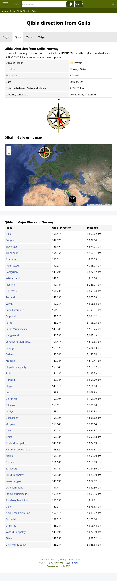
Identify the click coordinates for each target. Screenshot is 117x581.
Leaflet (92, 204)
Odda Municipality (16, 443)
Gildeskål (11, 405)
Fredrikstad (12, 265)
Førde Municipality (16, 329)
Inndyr (9, 411)
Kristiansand (13, 278)
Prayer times (71, 563)
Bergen (10, 240)
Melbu (9, 456)
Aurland (10, 297)
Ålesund (10, 284)
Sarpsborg (11, 468)
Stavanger (11, 246)
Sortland (10, 462)
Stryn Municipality (16, 367)
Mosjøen (11, 424)
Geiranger (11, 398)
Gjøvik (9, 430)
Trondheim (12, 253)
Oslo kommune (14, 487)
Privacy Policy (58, 559)
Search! (79, 4)
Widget (41, 37)
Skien (9, 538)
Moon (29, 37)
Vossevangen (13, 481)
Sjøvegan (11, 348)
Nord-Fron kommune (18, 513)
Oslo (8, 234)
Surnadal (11, 519)
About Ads (74, 559)
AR (113, 4)
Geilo (9, 506)
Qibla (18, 37)
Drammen (11, 259)
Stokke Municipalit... (17, 494)
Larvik (9, 303)
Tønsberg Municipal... (18, 500)
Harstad (10, 379)
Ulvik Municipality (16, 544)
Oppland (11, 316)
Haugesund (12, 335)
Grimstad (11, 525)
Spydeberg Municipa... (18, 341)
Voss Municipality (16, 532)
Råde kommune (15, 310)
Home (16, 4)
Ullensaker (12, 418)
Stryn (9, 386)
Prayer (6, 37)
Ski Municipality (15, 475)
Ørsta (9, 437)
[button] (44, 151)
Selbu (9, 373)
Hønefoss (11, 291)
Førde (9, 322)
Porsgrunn (12, 272)
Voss (8, 392)
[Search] (43, 4)
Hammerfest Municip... (19, 449)
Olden (9, 354)
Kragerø (10, 360)
